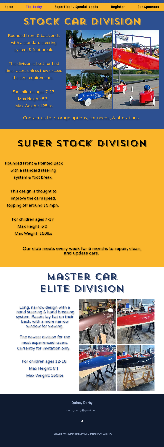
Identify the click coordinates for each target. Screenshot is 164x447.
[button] (89, 50)
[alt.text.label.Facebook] (82, 421)
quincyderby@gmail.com (82, 410)
